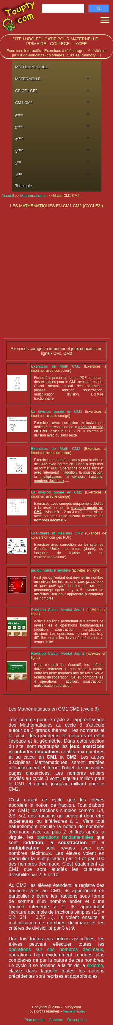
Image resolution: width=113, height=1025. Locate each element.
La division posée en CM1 (58, 411)
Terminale (23, 186)
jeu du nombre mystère (51, 570)
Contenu (57, 1020)
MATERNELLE (28, 79)
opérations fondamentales (65, 837)
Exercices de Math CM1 (57, 366)
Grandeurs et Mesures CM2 (57, 533)
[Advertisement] (56, 274)
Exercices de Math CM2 (57, 448)
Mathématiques (33, 195)
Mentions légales (74, 1011)
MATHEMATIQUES (31, 67)
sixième (95, 965)
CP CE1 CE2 (26, 90)
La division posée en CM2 (58, 492)
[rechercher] (62, 8)
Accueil (8, 195)
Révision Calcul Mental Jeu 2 (58, 653)
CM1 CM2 (24, 102)
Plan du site (35, 1020)
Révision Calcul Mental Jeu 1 (58, 610)
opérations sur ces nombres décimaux (56, 949)
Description (77, 1020)
